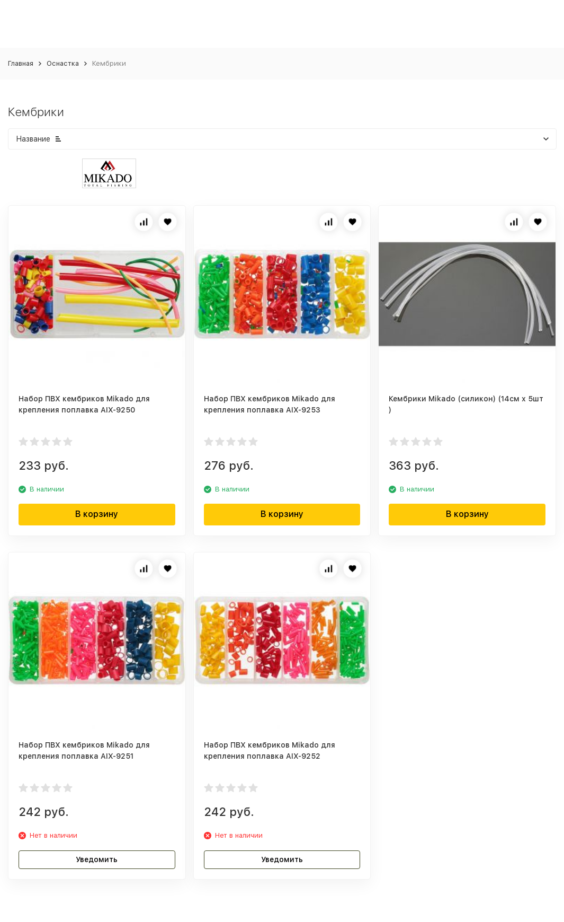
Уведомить (97, 859)
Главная (20, 63)
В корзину (96, 514)
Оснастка (63, 63)
